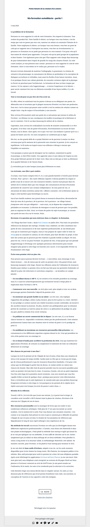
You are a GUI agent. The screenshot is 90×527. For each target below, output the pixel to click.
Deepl (13, 235)
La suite (45, 491)
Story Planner (55, 457)
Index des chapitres (45, 497)
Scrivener (44, 457)
